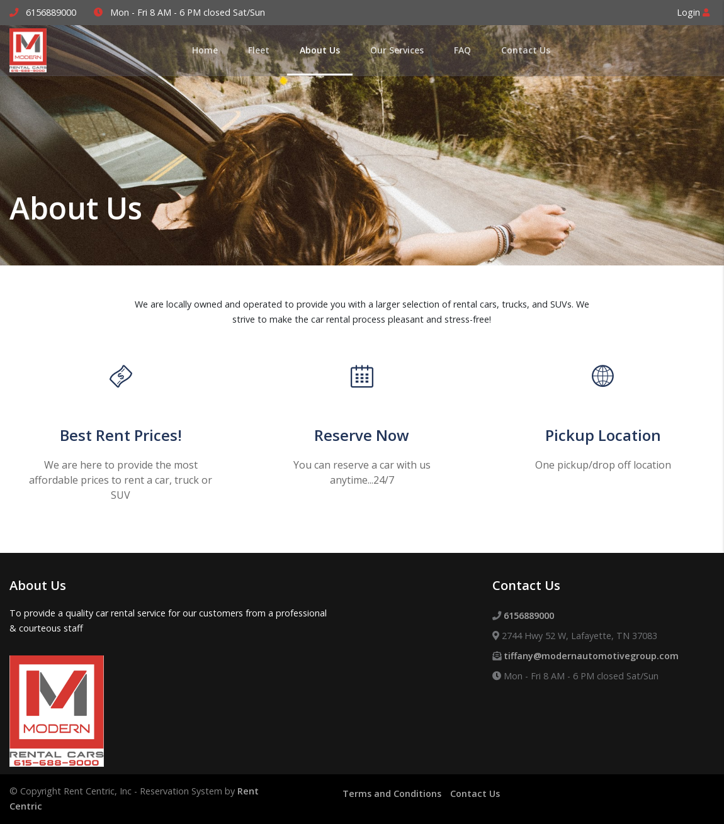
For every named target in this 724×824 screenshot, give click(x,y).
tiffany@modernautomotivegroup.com (591, 656)
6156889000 (51, 12)
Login (693, 12)
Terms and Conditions (391, 793)
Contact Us (475, 793)
